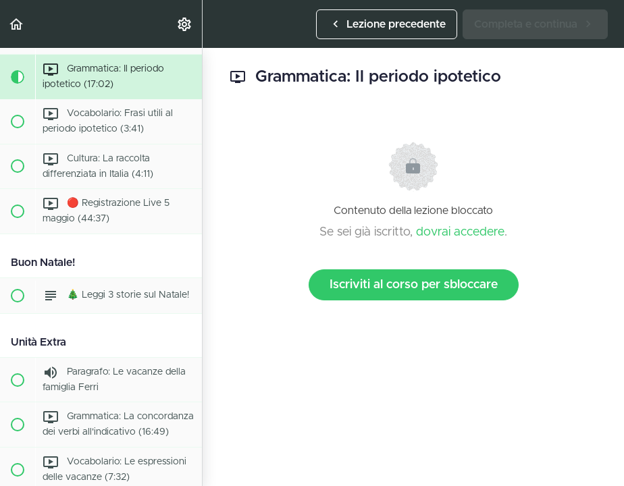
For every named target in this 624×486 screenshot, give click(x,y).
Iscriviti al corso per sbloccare (414, 285)
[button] (17, 24)
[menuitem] (185, 24)
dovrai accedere (460, 232)
